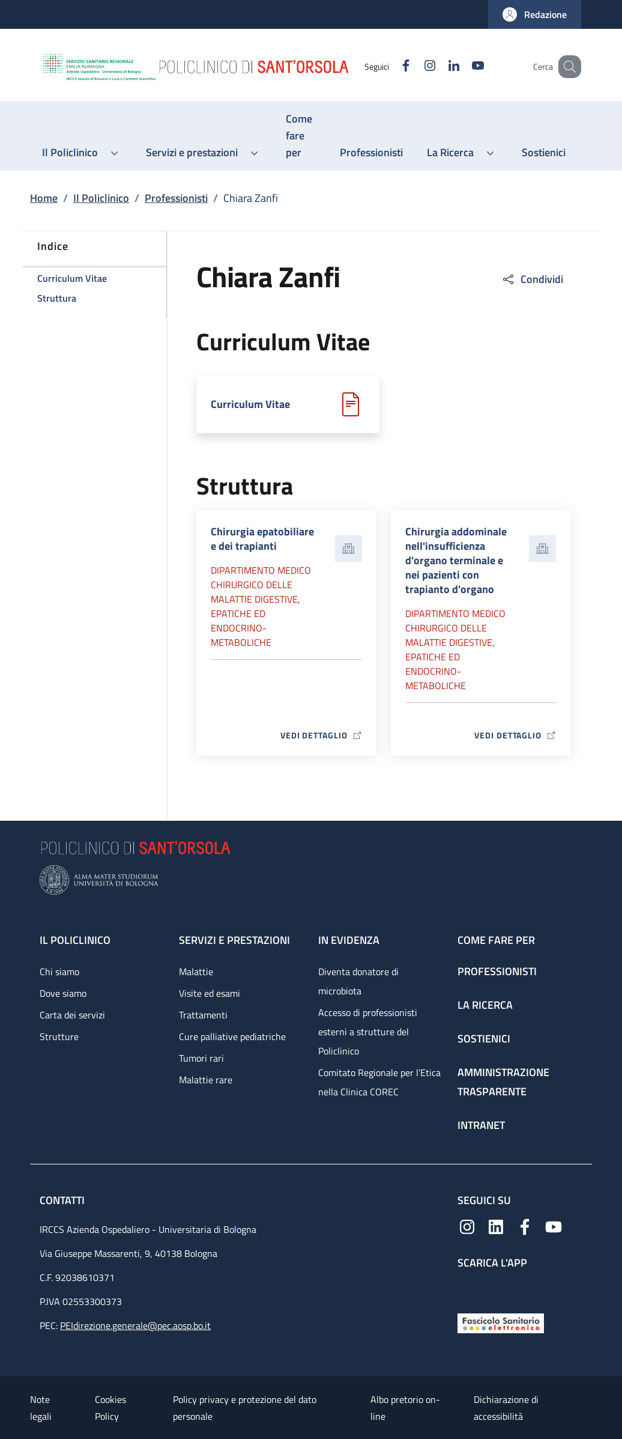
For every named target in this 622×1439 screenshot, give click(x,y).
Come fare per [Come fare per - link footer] (496, 940)
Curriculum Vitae (250, 404)
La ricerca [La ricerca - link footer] (485, 1005)
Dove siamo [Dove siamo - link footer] (63, 993)
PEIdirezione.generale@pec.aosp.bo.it (135, 1325)
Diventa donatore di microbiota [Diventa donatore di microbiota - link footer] (358, 981)
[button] (534, 14)
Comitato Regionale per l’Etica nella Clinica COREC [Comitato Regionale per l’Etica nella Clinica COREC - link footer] (379, 1082)
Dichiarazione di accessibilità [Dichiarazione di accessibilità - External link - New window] (506, 1407)
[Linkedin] (439, 66)
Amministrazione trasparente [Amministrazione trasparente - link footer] (503, 1082)
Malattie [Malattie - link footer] (196, 971)
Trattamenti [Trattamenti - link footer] (203, 1015)
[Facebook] (391, 66)
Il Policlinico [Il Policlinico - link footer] (75, 940)
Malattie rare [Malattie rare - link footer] (205, 1079)
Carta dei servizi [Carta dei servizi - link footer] (72, 1015)
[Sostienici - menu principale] (544, 153)
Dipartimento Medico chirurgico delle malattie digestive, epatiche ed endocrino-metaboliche (261, 606)
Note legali (41, 1407)
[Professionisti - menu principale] (371, 153)
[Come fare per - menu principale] (301, 136)
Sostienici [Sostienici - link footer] (483, 1038)
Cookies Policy (110, 1407)
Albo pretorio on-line (405, 1407)
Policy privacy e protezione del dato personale (244, 1407)
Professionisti (176, 198)
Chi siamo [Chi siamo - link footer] (59, 971)
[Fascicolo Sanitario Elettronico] (500, 1322)
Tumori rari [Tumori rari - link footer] (201, 1058)
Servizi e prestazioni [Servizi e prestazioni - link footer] (234, 940)
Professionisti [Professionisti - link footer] (497, 971)
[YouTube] (463, 66)
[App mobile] (467, 1288)
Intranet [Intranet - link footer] (481, 1125)
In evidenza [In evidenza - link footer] (348, 940)
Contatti (63, 1200)
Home (44, 198)
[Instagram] (415, 66)
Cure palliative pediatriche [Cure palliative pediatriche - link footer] (232, 1036)
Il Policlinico (101, 198)
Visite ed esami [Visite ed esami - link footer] (209, 993)
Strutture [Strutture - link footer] (59, 1036)
